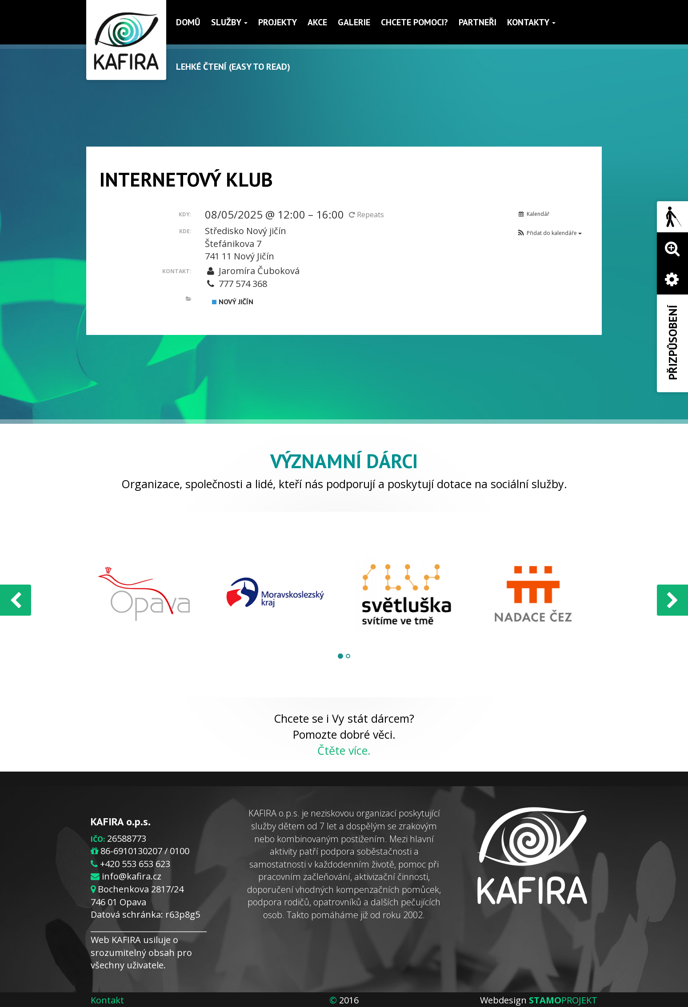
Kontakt (107, 1000)
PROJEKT (563, 1000)
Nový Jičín (232, 301)
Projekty (277, 22)
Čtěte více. (344, 750)
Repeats (367, 214)
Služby (229, 22)
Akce (317, 22)
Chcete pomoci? (414, 22)
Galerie (354, 22)
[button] (549, 233)
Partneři (477, 22)
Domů (188, 22)
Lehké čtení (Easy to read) (233, 66)
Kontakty (531, 22)
